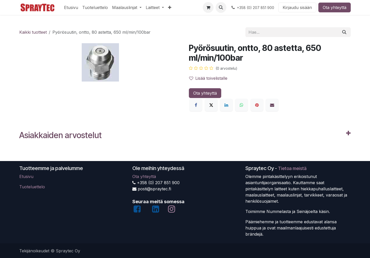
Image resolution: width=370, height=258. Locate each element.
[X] (211, 105)
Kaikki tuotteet (33, 32)
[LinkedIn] (226, 105)
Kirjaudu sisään (297, 7)
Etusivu (26, 176)
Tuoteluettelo (32, 186)
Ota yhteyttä (334, 7)
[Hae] (344, 32)
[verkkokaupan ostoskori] (208, 7)
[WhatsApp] (241, 105)
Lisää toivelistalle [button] (208, 78)
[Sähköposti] (272, 105)
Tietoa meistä (292, 168)
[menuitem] (71, 7)
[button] (221, 7)
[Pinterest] (257, 105)
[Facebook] (196, 105)
